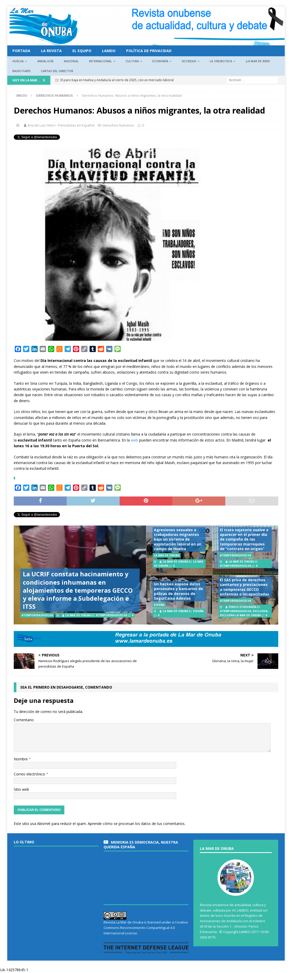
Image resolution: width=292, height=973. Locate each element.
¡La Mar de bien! (258, 61)
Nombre (21, 759)
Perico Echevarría (242, 607)
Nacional (71, 61)
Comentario (24, 719)
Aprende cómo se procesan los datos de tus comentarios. (136, 823)
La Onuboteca (221, 61)
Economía (160, 61)
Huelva (18, 61)
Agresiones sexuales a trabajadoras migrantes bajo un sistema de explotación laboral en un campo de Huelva (177, 539)
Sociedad (189, 61)
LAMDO (109, 50)
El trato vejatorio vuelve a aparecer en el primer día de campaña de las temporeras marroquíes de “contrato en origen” (244, 539)
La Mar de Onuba (78, 615)
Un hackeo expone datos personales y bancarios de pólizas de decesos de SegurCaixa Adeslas (178, 591)
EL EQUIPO (81, 50)
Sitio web (21, 789)
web (134, 440)
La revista (51, 50)
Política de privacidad (149, 50)
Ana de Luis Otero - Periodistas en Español (61, 125)
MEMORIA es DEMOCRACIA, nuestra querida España (141, 844)
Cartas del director (57, 71)
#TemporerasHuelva (111, 615)
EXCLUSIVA (260, 611)
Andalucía (45, 61)
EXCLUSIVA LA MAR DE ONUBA (240, 615)
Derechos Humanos (118, 125)
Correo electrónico (30, 774)
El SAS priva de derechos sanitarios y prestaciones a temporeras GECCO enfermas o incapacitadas (244, 587)
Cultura (132, 61)
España (198, 611)
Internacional (100, 61)
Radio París (21, 71)
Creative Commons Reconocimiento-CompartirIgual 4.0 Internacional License (146, 927)
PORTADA (21, 50)
